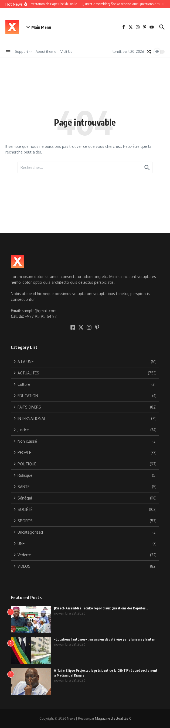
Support (23, 51)
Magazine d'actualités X (113, 718)
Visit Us (66, 51)
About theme (46, 51)
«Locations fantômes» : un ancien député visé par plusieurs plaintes (104, 639)
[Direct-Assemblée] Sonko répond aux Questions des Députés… (101, 608)
